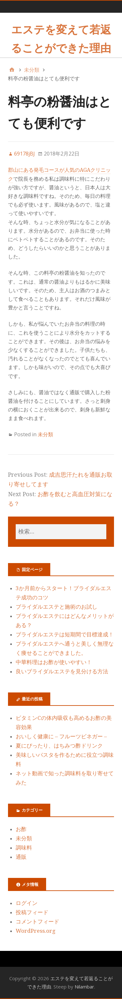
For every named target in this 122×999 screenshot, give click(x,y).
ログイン (26, 903)
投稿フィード (32, 912)
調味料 (24, 847)
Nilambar (84, 986)
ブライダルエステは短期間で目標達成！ (65, 634)
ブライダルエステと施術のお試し (56, 607)
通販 (21, 857)
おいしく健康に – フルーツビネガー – (61, 736)
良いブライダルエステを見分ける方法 (62, 671)
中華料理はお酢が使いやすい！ (54, 662)
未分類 (45, 434)
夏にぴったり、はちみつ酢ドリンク (59, 745)
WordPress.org (35, 931)
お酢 (21, 829)
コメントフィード (37, 921)
